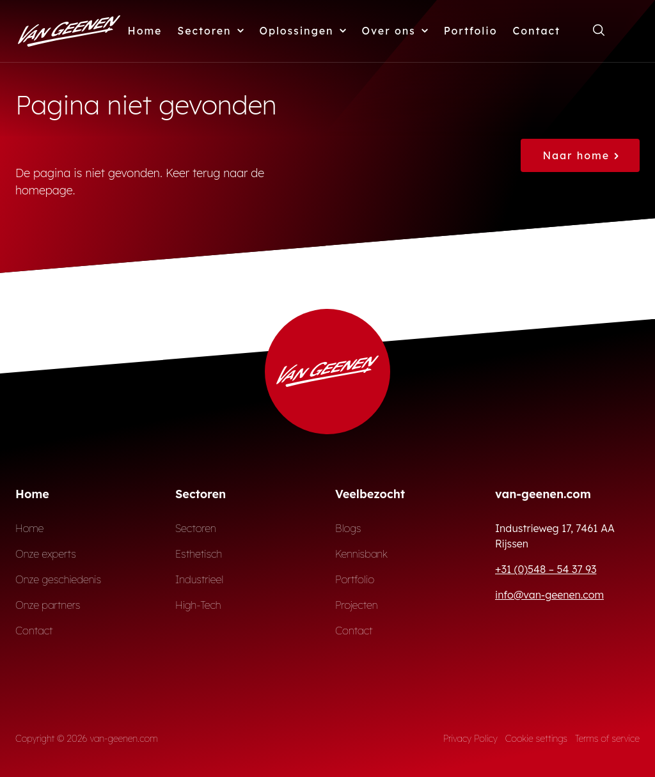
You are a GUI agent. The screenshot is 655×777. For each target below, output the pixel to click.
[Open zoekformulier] (598, 30)
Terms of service (607, 738)
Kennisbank (361, 553)
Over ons (395, 30)
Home (145, 30)
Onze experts (45, 553)
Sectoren (210, 30)
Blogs (348, 528)
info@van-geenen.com (549, 594)
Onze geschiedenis (58, 579)
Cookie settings (536, 738)
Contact (536, 30)
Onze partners (48, 605)
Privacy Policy (470, 738)
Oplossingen (303, 30)
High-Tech (198, 605)
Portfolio (471, 30)
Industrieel (199, 579)
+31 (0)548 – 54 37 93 (545, 569)
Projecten (356, 605)
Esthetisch (198, 553)
